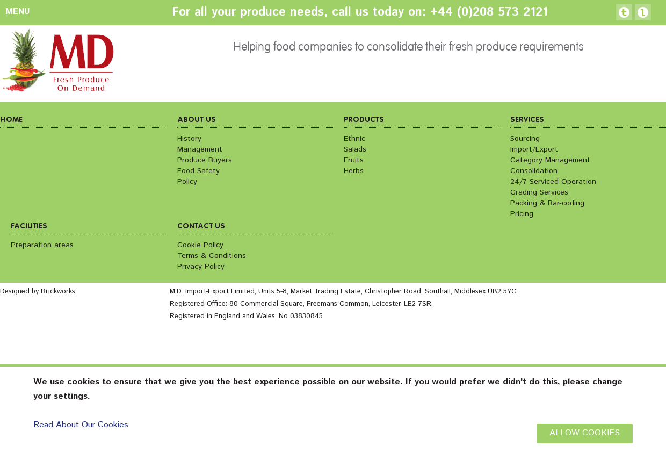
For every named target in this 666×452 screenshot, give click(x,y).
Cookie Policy (200, 245)
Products (364, 120)
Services (527, 120)
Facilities (29, 226)
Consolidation (534, 171)
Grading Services (539, 192)
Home (11, 120)
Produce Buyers (204, 160)
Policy (187, 181)
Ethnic (354, 138)
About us (196, 120)
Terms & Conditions (211, 255)
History (189, 138)
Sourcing (525, 138)
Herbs (354, 171)
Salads (355, 149)
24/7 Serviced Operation (553, 181)
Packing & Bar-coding (547, 203)
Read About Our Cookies (80, 425)
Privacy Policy (201, 266)
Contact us (201, 226)
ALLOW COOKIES (584, 433)
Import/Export (534, 149)
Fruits (354, 160)
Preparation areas (42, 245)
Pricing (521, 214)
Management (199, 149)
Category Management (550, 160)
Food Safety (198, 171)
